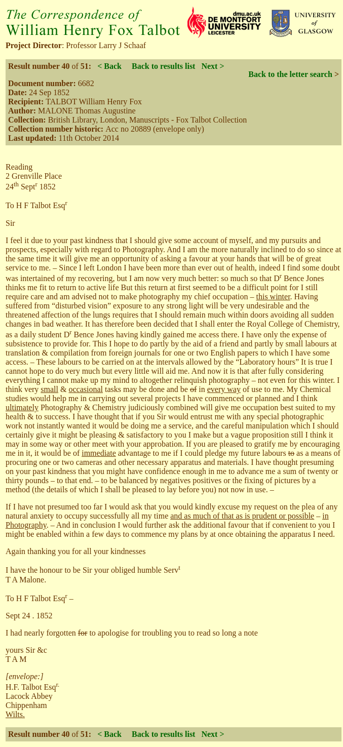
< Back (109, 66)
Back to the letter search (290, 74)
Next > (212, 66)
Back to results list (163, 66)
